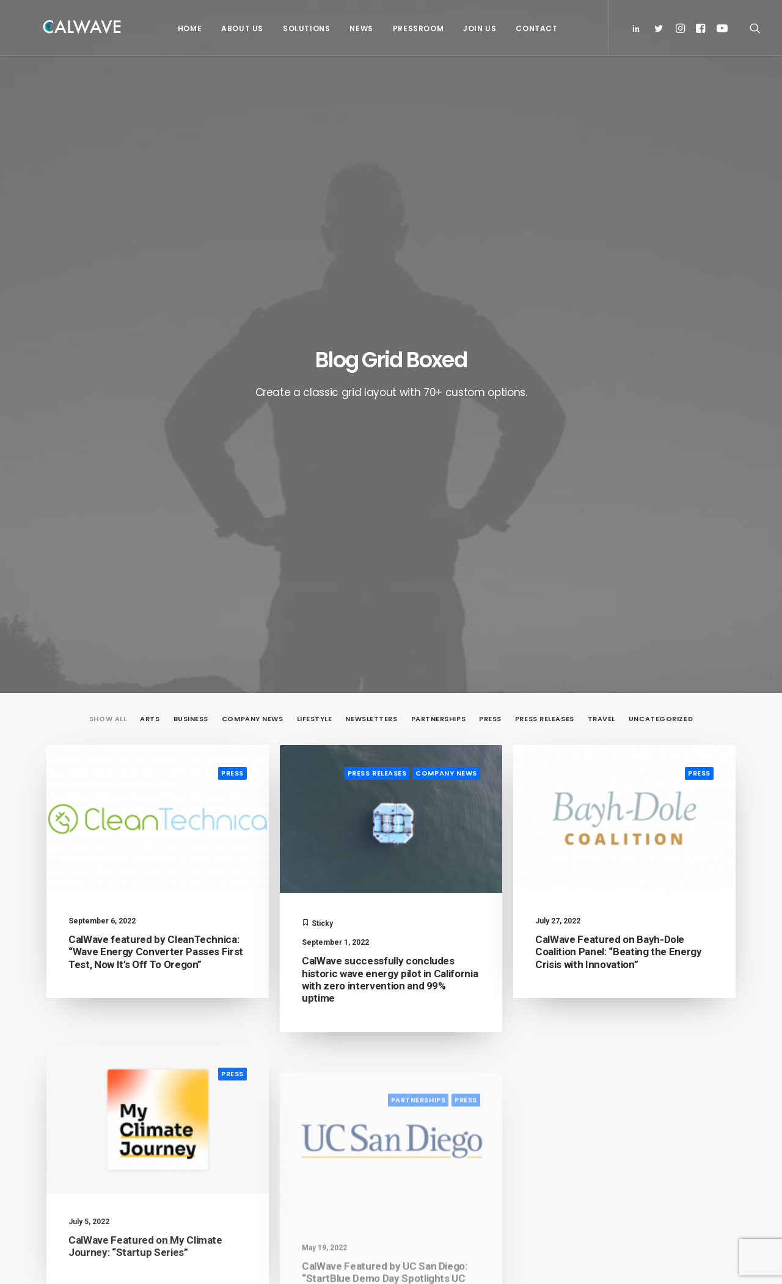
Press (490, 263)
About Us (239, 28)
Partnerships (438, 263)
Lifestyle (314, 263)
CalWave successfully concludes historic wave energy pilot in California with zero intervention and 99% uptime (390, 523)
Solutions (303, 28)
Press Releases (544, 263)
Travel (601, 263)
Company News (252, 263)
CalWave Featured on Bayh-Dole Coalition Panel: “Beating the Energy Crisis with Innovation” (618, 499)
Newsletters (371, 263)
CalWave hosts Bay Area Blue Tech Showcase (472, 1124)
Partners (257, 1083)
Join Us (476, 28)
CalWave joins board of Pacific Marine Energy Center (475, 1079)
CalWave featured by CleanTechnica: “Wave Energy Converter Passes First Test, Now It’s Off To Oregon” (155, 496)
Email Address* (626, 1017)
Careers (254, 1119)
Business (191, 263)
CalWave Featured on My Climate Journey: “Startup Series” (145, 831)
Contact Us (260, 1136)
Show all (107, 263)
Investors (258, 1066)
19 (461, 888)
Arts (149, 263)
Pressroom (415, 28)
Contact (533, 28)
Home (187, 28)
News (358, 28)
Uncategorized (661, 263)
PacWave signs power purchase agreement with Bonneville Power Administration (480, 1027)
